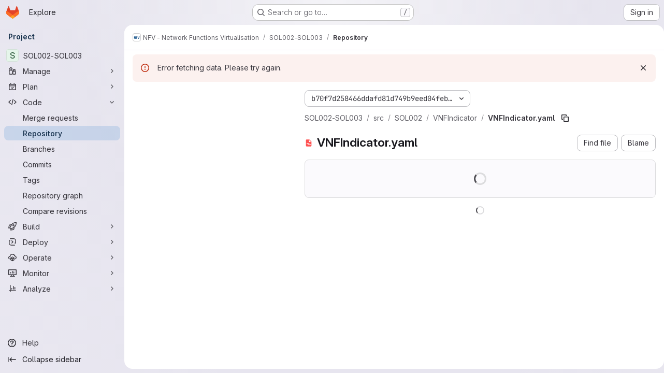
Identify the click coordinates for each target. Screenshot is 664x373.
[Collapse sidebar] (62, 359)
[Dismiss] (639, 68)
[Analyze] (62, 288)
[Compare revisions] (62, 211)
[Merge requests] (62, 117)
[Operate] (62, 257)
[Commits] (62, 164)
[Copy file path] (565, 118)
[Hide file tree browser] (141, 96)
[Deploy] (62, 242)
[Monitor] (62, 273)
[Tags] (62, 180)
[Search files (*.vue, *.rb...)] (210, 117)
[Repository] (62, 133)
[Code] (62, 102)
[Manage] (62, 71)
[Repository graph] (62, 195)
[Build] (62, 226)
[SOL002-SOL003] (62, 55)
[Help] (62, 343)
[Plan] (62, 86)
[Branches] (62, 148)
